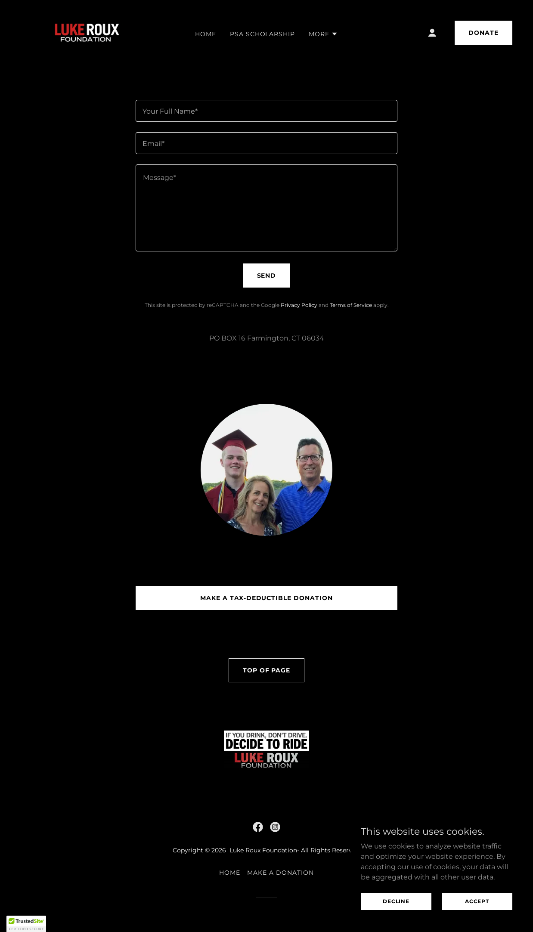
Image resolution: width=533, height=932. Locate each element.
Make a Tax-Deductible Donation (266, 598)
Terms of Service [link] (351, 305)
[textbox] (266, 111)
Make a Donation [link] (280, 872)
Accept (477, 901)
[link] (86, 32)
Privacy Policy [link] (299, 305)
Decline (396, 901)
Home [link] (205, 34)
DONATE (483, 33)
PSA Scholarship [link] (262, 34)
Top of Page (267, 670)
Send (266, 275)
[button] (323, 34)
